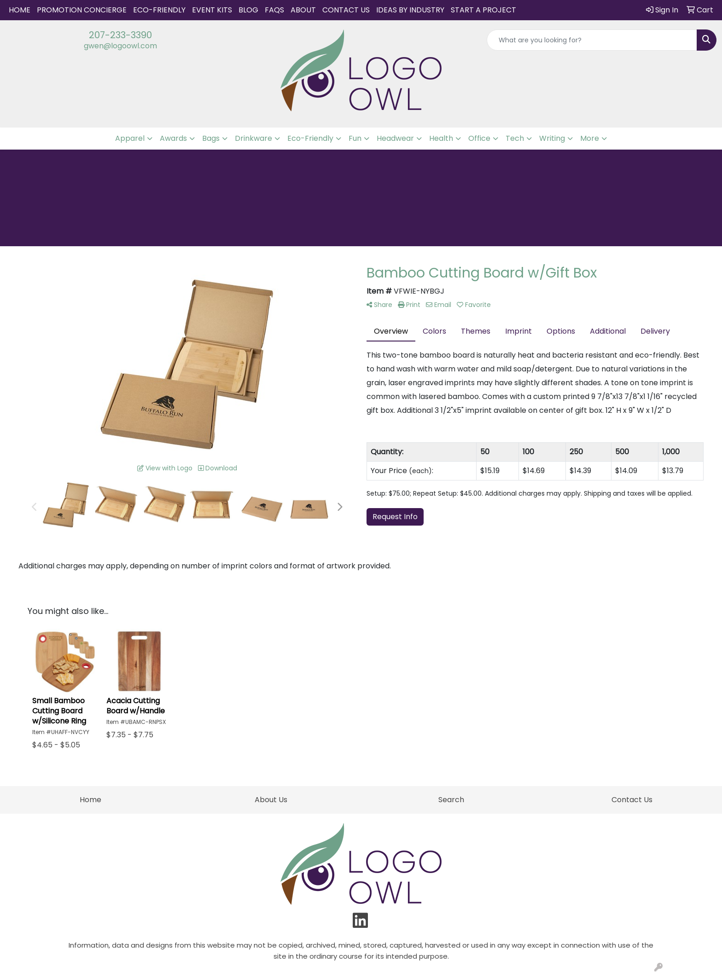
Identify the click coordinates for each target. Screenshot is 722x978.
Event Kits (212, 10)
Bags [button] (211, 138)
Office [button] (479, 138)
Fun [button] (355, 138)
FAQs (274, 10)
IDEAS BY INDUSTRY (410, 10)
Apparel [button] (130, 138)
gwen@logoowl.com (120, 46)
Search (451, 799)
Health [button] (441, 138)
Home (19, 10)
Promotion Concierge (82, 10)
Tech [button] (515, 138)
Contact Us (346, 10)
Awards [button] (173, 138)
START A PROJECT (483, 10)
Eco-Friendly (159, 10)
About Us (271, 799)
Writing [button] (552, 138)
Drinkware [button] (253, 138)
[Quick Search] (592, 40)
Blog (248, 10)
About (303, 10)
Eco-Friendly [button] (310, 138)
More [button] (589, 138)
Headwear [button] (395, 138)
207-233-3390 (120, 35)
